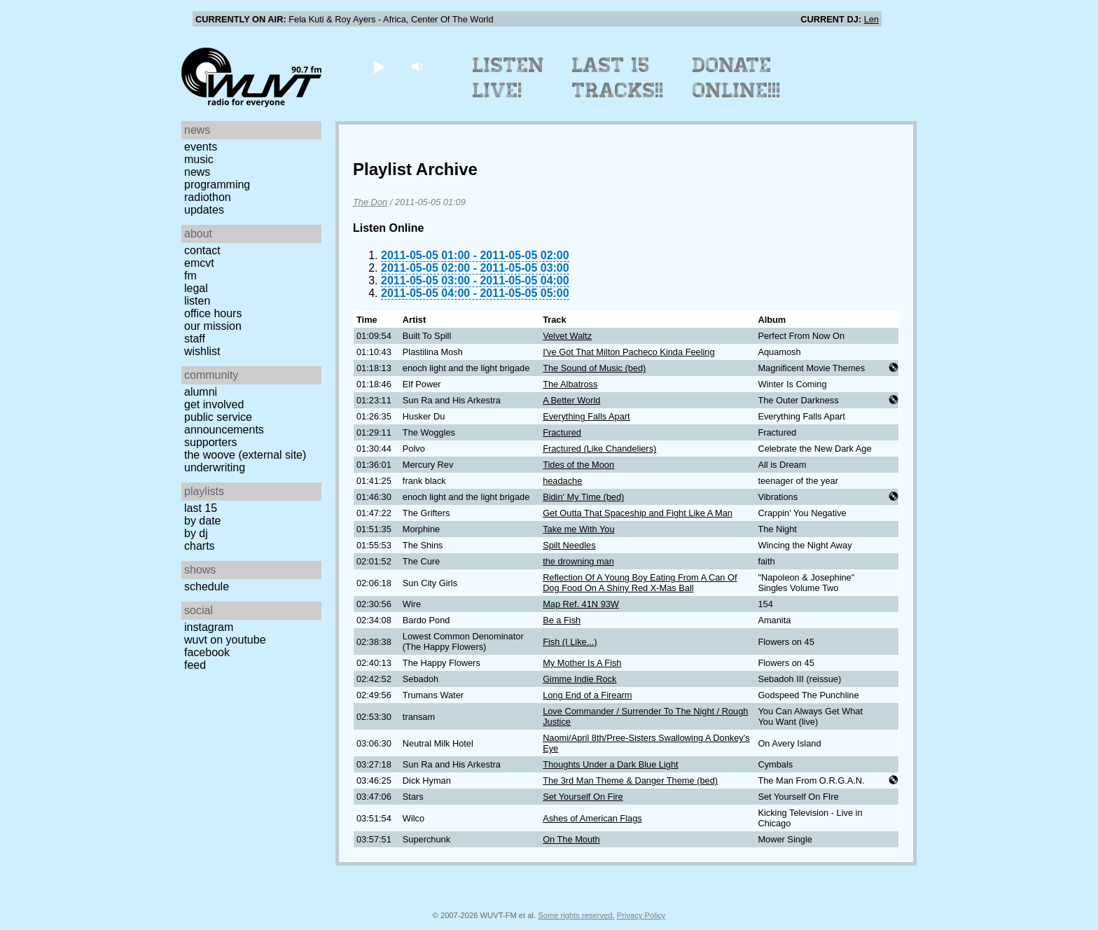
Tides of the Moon (578, 464)
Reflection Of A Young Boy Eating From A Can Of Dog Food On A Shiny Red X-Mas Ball (640, 582)
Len (871, 19)
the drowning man (578, 561)
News (197, 172)
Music (199, 159)
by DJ (196, 533)
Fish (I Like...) (570, 642)
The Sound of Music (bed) (594, 368)
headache (562, 481)
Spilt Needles (569, 545)
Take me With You (578, 529)
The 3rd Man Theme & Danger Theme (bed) (630, 780)
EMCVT (199, 263)
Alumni (200, 392)
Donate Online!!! (737, 78)
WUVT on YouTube (225, 640)
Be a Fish (562, 620)
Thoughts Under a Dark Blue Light (610, 764)
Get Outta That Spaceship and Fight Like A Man (637, 513)
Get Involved (214, 404)
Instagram (208, 627)
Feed (195, 665)
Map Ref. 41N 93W (581, 604)
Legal (196, 288)
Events (200, 147)
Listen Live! (509, 78)
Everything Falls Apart (586, 416)
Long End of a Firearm (587, 695)
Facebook (207, 652)
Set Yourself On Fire (583, 796)
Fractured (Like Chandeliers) (599, 448)
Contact (202, 250)
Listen (197, 301)
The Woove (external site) (245, 455)
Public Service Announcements (224, 423)
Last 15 (200, 508)
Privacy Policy (641, 915)
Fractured (562, 432)
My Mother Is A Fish (582, 663)
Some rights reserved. (576, 915)
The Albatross (570, 384)
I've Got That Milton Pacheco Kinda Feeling (628, 352)
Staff (194, 339)
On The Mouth (571, 839)
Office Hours (213, 313)
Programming (217, 184)
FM (190, 276)
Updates (204, 210)
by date (202, 521)
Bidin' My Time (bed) (583, 497)
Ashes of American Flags (592, 818)
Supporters (210, 442)
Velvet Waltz (567, 336)
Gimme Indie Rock (579, 679)
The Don (370, 202)
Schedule (206, 586)
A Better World (571, 400)
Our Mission (213, 326)
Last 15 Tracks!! (618, 78)
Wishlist (202, 351)
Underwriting (214, 467)
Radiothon (207, 197)
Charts (199, 546)
